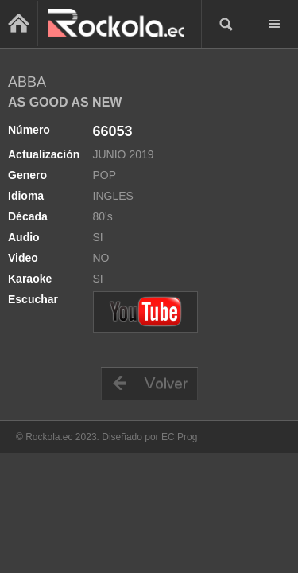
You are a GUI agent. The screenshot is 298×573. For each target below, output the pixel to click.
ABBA (27, 82)
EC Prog (179, 436)
